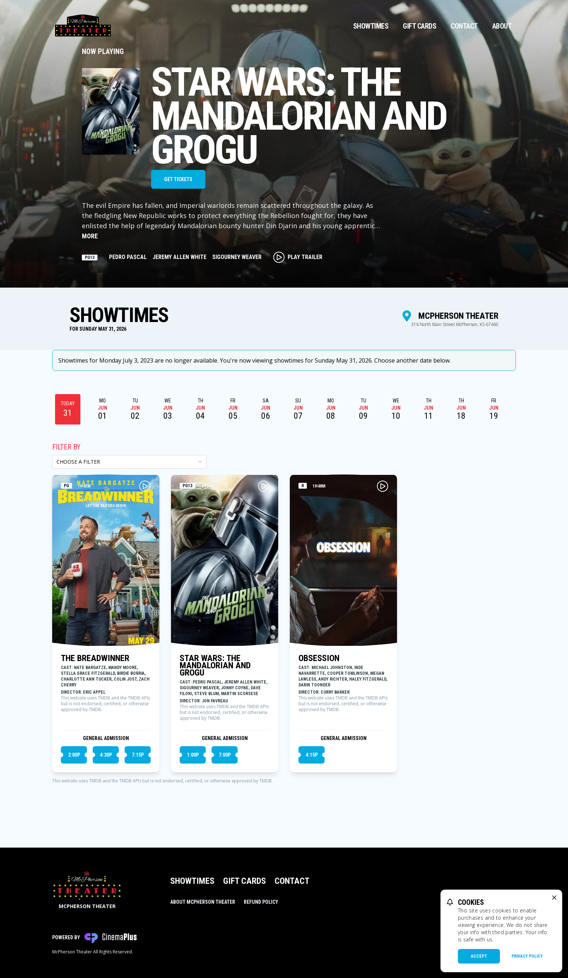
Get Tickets (178, 179)
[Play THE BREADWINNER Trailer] (145, 486)
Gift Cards (419, 26)
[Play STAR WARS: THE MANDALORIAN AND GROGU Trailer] (264, 486)
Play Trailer (297, 257)
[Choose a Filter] (129, 462)
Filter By (66, 447)
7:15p (138, 755)
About (502, 26)
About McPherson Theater (202, 902)
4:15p (312, 755)
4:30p (106, 755)
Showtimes (371, 26)
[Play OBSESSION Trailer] (382, 486)
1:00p (193, 755)
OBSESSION (318, 658)
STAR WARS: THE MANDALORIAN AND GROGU (215, 665)
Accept (479, 956)
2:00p (74, 755)
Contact (464, 26)
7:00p (225, 755)
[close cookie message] (554, 897)
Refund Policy (261, 902)
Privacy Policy (527, 956)
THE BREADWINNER (95, 658)
